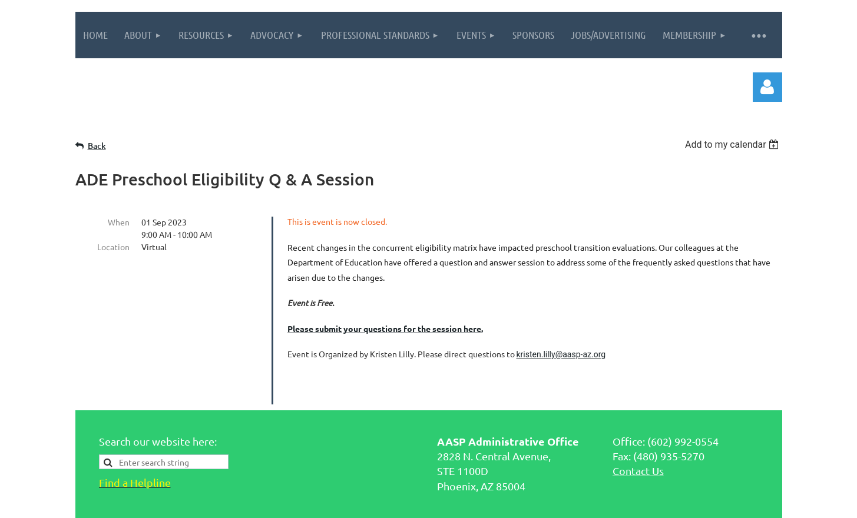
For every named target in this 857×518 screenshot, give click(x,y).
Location (113, 246)
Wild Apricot (641, 503)
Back (97, 145)
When (119, 222)
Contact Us (638, 430)
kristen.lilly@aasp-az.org (561, 354)
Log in (767, 87)
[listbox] (733, 144)
